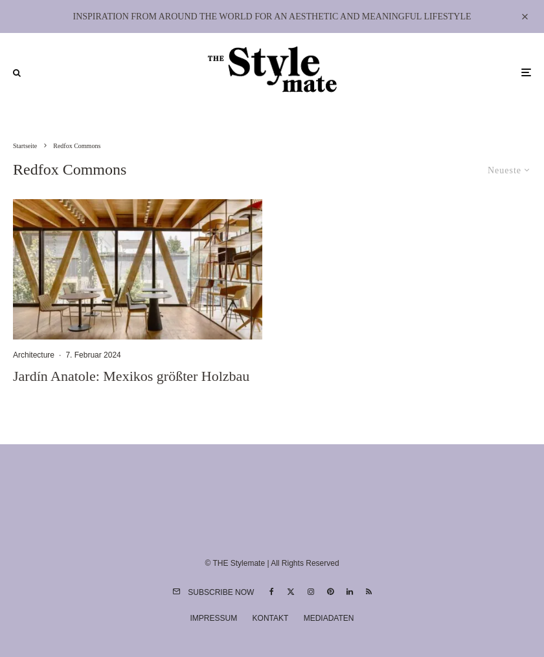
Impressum (214, 618)
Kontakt (271, 618)
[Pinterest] (330, 591)
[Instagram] (311, 591)
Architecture (33, 355)
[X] (290, 591)
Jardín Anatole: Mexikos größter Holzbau (131, 376)
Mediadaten (329, 618)
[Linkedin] (349, 591)
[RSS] (368, 591)
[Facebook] (271, 591)
